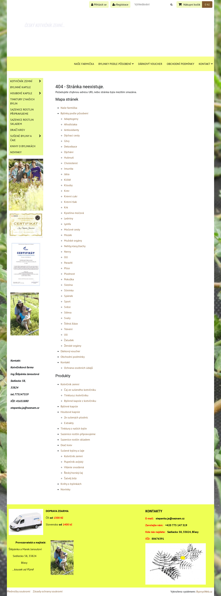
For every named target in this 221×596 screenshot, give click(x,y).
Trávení (68, 329)
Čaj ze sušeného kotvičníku (80, 389)
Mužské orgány (73, 240)
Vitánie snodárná (74, 467)
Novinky (65, 489)
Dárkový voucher (150, 64)
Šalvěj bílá (70, 478)
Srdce (67, 307)
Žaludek (69, 340)
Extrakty (69, 423)
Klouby (68, 185)
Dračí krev (66, 445)
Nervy (67, 251)
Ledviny (68, 218)
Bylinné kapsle (69, 406)
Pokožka (69, 279)
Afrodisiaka (70, 124)
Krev (66, 190)
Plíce (67, 268)
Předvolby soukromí (18, 591)
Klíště (67, 179)
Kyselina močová (74, 213)
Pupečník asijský (73, 461)
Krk (66, 207)
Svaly (67, 318)
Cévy (66, 141)
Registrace (120, 4)
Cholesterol (71, 163)
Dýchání (68, 152)
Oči (66, 257)
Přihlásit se (99, 4)
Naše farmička (84, 64)
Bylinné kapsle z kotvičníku (80, 401)
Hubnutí (69, 157)
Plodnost (69, 273)
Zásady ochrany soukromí (48, 591)
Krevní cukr (70, 196)
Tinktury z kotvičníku (76, 395)
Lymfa (67, 224)
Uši (66, 334)
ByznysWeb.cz (204, 591)
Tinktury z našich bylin (74, 428)
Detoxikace (70, 146)
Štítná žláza (71, 323)
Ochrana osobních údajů (78, 367)
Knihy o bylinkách (71, 484)
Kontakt (206, 64)
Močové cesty (72, 229)
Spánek (68, 296)
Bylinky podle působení (116, 64)
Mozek (68, 235)
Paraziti (68, 262)
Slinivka (69, 290)
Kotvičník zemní (70, 384)
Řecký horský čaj (73, 472)
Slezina (68, 285)
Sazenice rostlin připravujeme (78, 434)
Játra (66, 174)
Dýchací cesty (72, 135)
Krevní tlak (70, 202)
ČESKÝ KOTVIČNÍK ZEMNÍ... (44, 25)
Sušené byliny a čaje (72, 450)
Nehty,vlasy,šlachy (74, 246)
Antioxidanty (71, 130)
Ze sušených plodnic (76, 417)
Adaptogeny (71, 119)
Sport (67, 301)
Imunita (68, 168)
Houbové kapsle (70, 412)
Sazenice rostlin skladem (75, 439)
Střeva (67, 312)
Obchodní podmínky (180, 64)
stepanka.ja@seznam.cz (170, 518)
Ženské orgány (72, 345)
